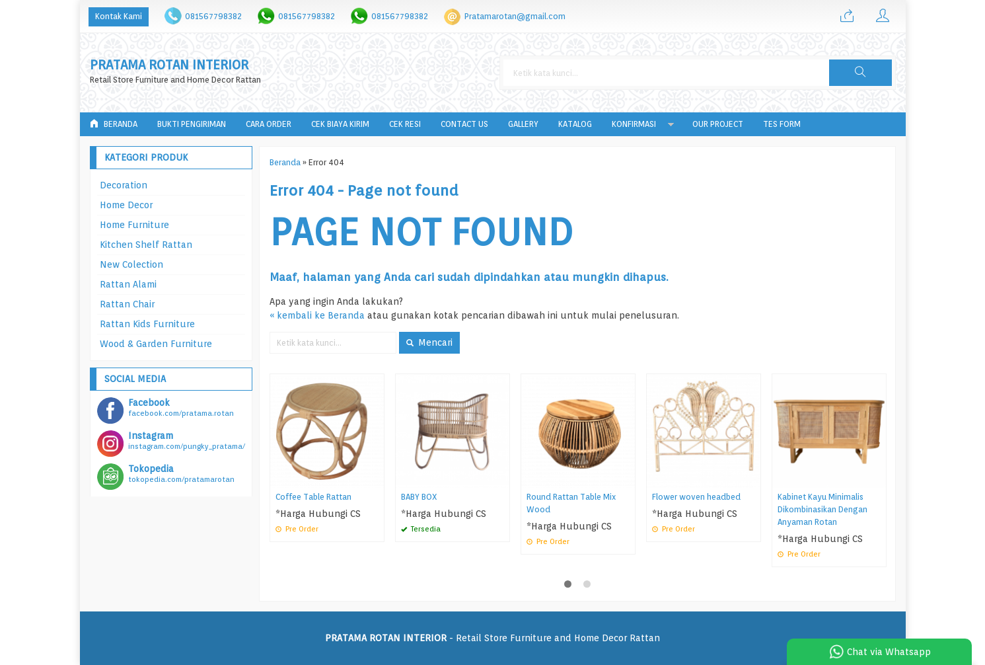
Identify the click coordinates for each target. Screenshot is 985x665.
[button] (860, 72)
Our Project (717, 124)
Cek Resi (405, 124)
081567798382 (213, 16)
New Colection (131, 264)
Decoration (123, 185)
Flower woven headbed (696, 497)
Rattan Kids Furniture (147, 324)
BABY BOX (419, 497)
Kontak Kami (118, 16)
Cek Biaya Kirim (340, 124)
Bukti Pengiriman (191, 124)
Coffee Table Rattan (313, 497)
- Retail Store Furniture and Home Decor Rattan (492, 638)
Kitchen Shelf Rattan (146, 244)
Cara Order (268, 124)
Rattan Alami (128, 284)
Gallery (523, 124)
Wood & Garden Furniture (156, 343)
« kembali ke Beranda (317, 315)
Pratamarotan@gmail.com (514, 16)
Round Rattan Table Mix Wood (571, 503)
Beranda (113, 124)
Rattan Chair (127, 304)
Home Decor (126, 205)
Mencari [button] (429, 342)
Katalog (575, 124)
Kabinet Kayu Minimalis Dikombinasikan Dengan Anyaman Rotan (822, 509)
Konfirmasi (634, 124)
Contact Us (464, 124)
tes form (782, 124)
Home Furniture (134, 224)
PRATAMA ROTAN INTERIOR (169, 65)
